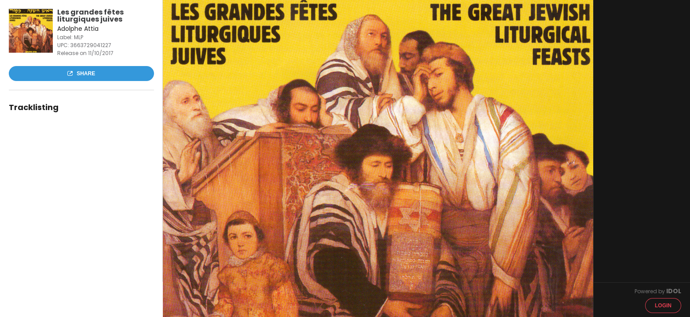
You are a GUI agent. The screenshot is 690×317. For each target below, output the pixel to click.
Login (663, 305)
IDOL (673, 291)
